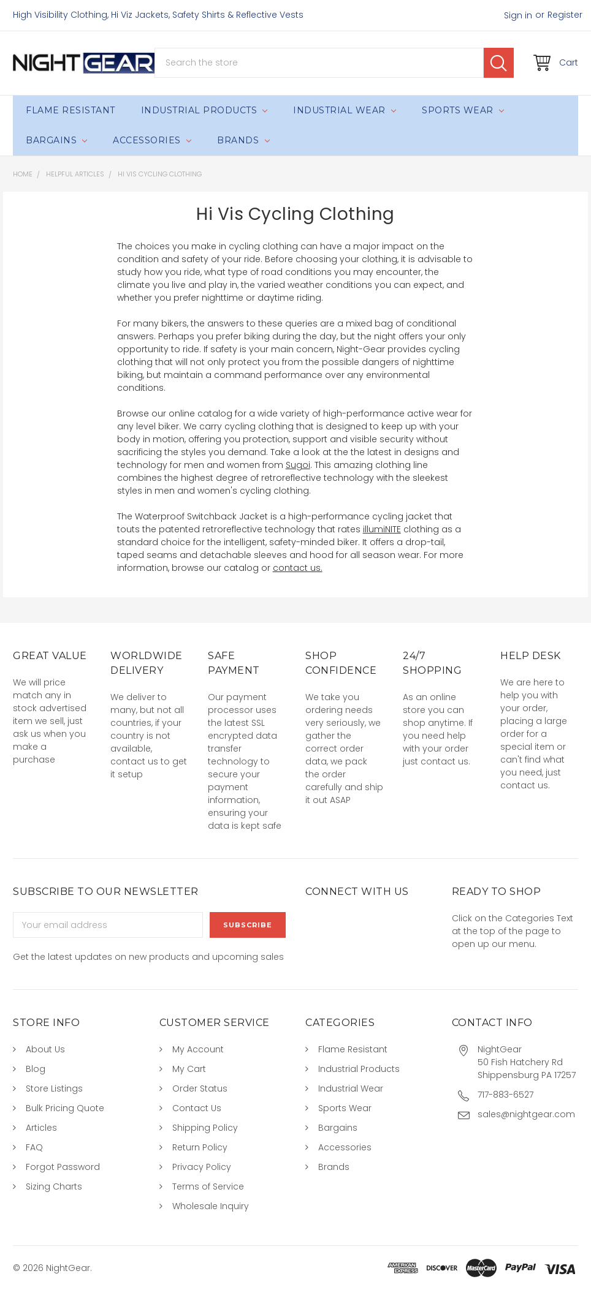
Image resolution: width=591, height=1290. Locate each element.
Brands (243, 140)
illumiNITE (382, 529)
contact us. (297, 568)
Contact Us (196, 1108)
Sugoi (298, 465)
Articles (41, 1128)
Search (498, 62)
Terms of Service (208, 1186)
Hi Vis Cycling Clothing (160, 174)
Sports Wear (463, 110)
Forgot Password (63, 1167)
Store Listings (54, 1088)
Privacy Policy (201, 1167)
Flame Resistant (70, 110)
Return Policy (199, 1147)
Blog (35, 1069)
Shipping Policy (205, 1128)
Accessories (152, 140)
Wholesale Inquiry (210, 1206)
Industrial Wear (344, 110)
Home (22, 174)
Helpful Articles (75, 174)
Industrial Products (204, 110)
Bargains (56, 140)
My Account (198, 1049)
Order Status (199, 1088)
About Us (45, 1049)
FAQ (34, 1147)
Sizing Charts (54, 1186)
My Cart (189, 1069)
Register (564, 15)
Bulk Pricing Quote (65, 1108)
